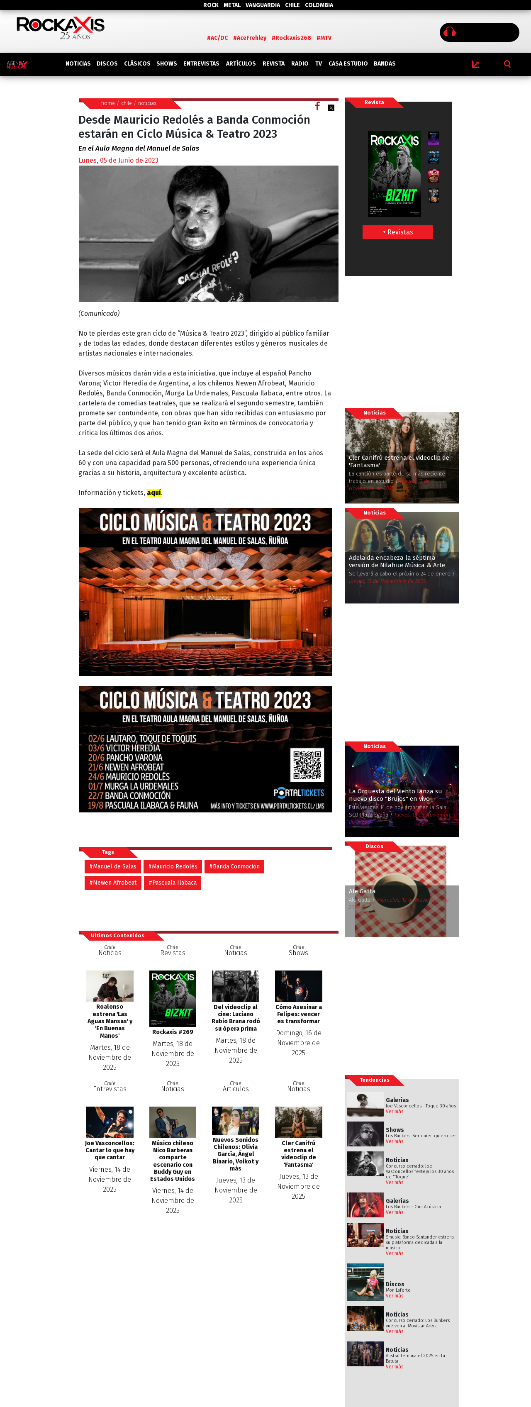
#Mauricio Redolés (172, 866)
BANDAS (385, 63)
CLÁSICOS (137, 63)
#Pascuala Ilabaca (173, 882)
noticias (147, 103)
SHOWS (166, 63)
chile (126, 103)
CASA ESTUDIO (348, 63)
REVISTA (274, 63)
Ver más (395, 1111)
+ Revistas (397, 232)
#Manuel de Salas (112, 866)
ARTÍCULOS (241, 63)
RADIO (300, 63)
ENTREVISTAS (201, 63)
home (108, 103)
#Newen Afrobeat (113, 882)
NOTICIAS (78, 63)
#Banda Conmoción (234, 866)
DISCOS (107, 63)
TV (318, 63)
